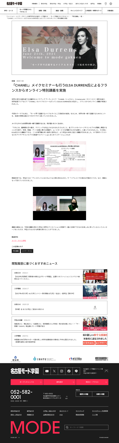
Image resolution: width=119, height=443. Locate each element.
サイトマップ (80, 411)
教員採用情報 (80, 415)
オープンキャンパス (31, 382)
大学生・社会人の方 (49, 411)
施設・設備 (59, 11)
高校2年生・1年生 (55, 4)
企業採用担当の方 (48, 415)
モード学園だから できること (25, 10)
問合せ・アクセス (96, 382)
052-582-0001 (22, 394)
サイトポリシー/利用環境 (100, 411)
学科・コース (8, 11)
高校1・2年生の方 (16, 415)
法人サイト (64, 411)
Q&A (61, 415)
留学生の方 (30, 411)
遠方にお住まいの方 (82, 4)
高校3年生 (44, 4)
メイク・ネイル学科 (19, 241)
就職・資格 (42, 11)
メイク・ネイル (27, 251)
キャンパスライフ (76, 11)
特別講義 (16, 251)
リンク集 (95, 415)
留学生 (93, 4)
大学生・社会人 (68, 4)
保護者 (99, 4)
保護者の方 (30, 415)
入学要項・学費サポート (93, 11)
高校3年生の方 (15, 411)
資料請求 (65, 382)
